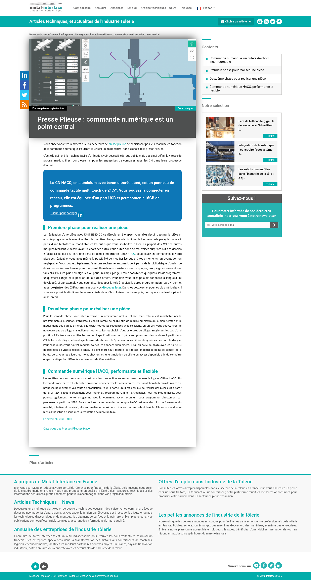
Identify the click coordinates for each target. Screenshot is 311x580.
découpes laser (111, 287)
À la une (42, 34)
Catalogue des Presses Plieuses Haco (66, 428)
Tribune (270, 135)
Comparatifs (82, 8)
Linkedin (266, 21)
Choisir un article (236, 21)
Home (32, 34)
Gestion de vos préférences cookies (99, 576)
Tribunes (186, 8)
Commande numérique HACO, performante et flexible (241, 88)
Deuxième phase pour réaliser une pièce (238, 78)
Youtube (260, 21)
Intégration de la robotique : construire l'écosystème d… (256, 149)
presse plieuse (117, 144)
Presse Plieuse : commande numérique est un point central (128, 34)
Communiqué (56, 34)
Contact (62, 576)
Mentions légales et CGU (42, 576)
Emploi (132, 8)
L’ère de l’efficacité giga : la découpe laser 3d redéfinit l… (256, 125)
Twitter (272, 21)
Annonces (116, 8)
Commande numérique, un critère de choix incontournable (239, 60)
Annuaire (100, 8)
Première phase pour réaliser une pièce (237, 70)
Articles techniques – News (158, 8)
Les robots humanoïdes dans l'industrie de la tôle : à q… (256, 174)
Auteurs (73, 576)
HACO (131, 253)
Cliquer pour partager (67, 214)
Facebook (279, 21)
